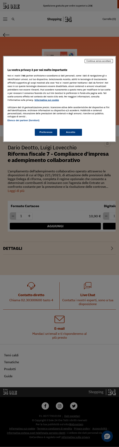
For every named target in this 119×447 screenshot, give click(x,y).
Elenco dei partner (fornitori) (23, 120)
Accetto (70, 132)
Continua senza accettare (98, 61)
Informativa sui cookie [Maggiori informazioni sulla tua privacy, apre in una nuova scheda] (47, 100)
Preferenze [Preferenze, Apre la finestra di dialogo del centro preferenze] (45, 132)
